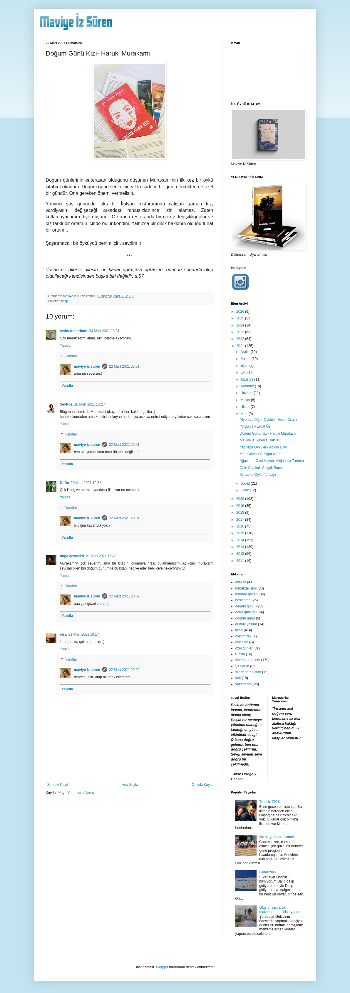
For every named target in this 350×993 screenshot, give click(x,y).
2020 (240, 499)
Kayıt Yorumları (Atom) (76, 793)
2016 (240, 526)
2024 (240, 325)
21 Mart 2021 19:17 (83, 634)
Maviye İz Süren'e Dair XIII (260, 440)
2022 (240, 339)
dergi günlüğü (246, 612)
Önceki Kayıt (202, 785)
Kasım (245, 359)
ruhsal (240, 654)
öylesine (241, 642)
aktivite (240, 582)
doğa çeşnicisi (72, 556)
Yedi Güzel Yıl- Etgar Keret (261, 454)
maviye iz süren (87, 366)
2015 (240, 533)
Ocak (244, 490)
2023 (240, 332)
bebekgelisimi (246, 588)
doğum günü (245, 618)
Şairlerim (242, 666)
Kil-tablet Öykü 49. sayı (258, 475)
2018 (240, 512)
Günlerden (267, 872)
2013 (240, 547)
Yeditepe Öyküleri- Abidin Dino (263, 447)
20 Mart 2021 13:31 (104, 331)
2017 (240, 520)
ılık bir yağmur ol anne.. (277, 837)
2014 (240, 540)
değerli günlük (246, 606)
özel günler (244, 648)
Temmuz (247, 386)
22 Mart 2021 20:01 (124, 366)
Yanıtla (65, 346)
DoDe (64, 483)
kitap (64, 301)
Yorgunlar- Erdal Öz (255, 426)
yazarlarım (243, 684)
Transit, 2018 (269, 802)
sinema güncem (247, 660)
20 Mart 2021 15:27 (89, 404)
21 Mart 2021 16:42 (101, 556)
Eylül (244, 372)
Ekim (244, 366)
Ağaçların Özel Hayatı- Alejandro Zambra (272, 461)
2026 (240, 311)
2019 (240, 506)
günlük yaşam (246, 624)
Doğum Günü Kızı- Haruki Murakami (268, 433)
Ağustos (247, 379)
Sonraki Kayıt (57, 785)
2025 (240, 318)
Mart (244, 414)
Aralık (245, 352)
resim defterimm (73, 331)
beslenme (243, 600)
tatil (238, 678)
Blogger (162, 967)
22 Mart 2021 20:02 (124, 596)
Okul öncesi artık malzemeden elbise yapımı (280, 909)
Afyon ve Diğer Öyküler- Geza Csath (268, 420)
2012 (240, 554)
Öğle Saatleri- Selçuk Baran (261, 468)
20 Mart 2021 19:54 (86, 483)
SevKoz (66, 404)
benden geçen (246, 594)
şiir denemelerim (248, 672)
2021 (240, 346)
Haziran (247, 393)
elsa (63, 634)
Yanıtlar (71, 356)
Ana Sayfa (130, 785)
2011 (240, 561)
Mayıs (245, 400)
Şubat (245, 483)
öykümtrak (243, 636)
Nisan (245, 407)
